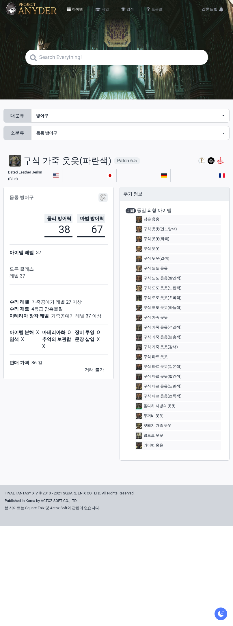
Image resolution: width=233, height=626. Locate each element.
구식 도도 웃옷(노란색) (159, 288)
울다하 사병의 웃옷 (155, 406)
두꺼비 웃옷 (149, 416)
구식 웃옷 (147, 249)
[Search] (116, 57)
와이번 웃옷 (149, 445)
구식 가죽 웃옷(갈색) (157, 347)
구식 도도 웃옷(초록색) (159, 298)
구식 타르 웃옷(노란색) (159, 386)
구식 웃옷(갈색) (152, 259)
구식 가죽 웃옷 (152, 318)
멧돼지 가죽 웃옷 (154, 426)
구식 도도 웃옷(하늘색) (159, 308)
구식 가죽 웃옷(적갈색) (159, 327)
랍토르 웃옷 (149, 436)
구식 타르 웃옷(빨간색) (159, 377)
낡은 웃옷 (147, 219)
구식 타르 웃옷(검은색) (159, 367)
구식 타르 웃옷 (152, 357)
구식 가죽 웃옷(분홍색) (159, 337)
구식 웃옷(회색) (152, 239)
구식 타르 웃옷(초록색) (159, 396)
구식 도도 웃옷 (152, 268)
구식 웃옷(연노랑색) (156, 229)
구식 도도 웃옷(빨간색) (159, 278)
